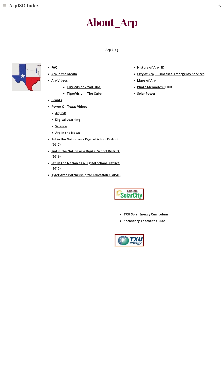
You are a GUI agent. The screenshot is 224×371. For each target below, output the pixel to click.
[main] (112, 21)
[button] (4, 5)
